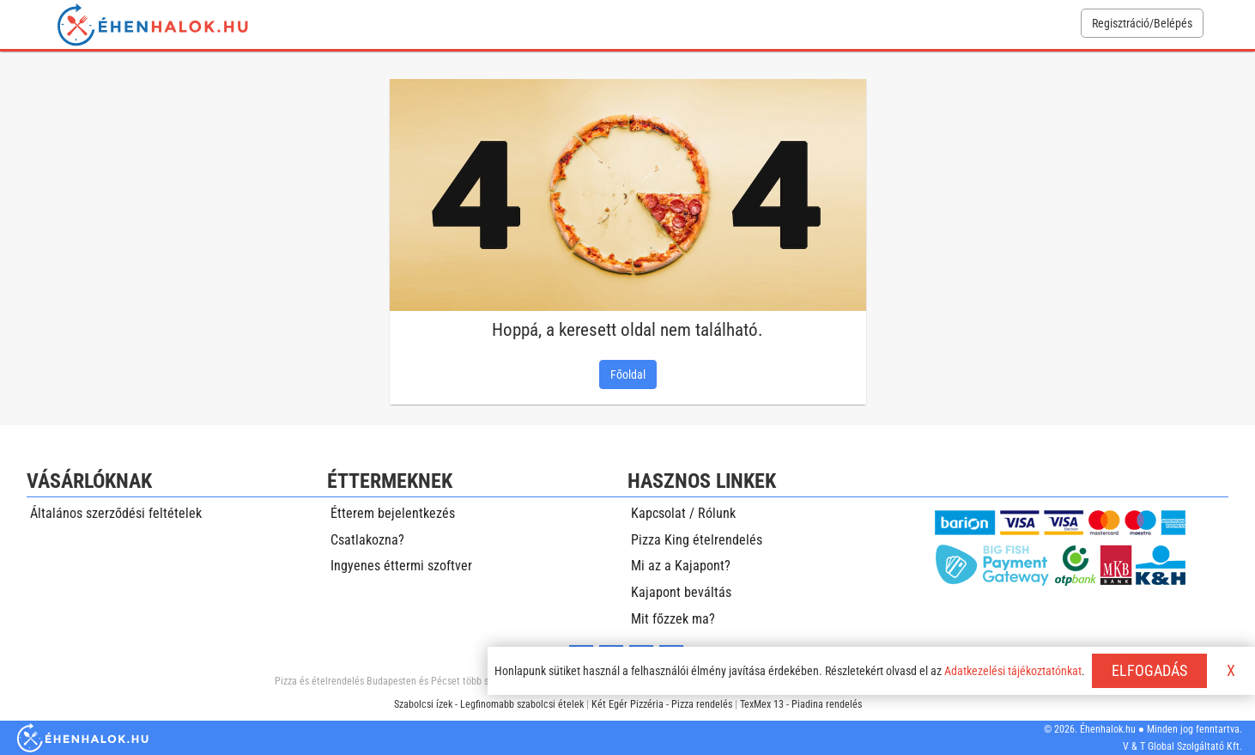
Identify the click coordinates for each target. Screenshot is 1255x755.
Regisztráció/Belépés (1142, 23)
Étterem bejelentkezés (392, 513)
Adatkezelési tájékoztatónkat (1013, 671)
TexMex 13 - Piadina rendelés (801, 704)
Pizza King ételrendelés (696, 540)
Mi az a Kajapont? (681, 565)
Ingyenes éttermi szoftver (401, 565)
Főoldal (628, 374)
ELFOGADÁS (1149, 670)
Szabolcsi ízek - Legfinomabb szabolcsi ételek (489, 704)
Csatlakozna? (367, 540)
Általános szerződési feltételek (116, 513)
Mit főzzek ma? (673, 619)
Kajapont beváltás (681, 592)
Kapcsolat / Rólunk (683, 513)
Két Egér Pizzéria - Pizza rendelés (661, 704)
